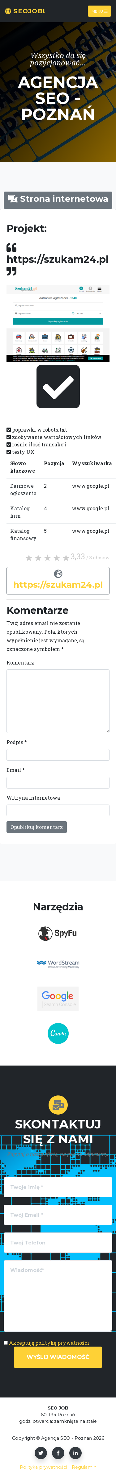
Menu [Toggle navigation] (100, 11)
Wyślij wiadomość (58, 1357)
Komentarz (20, 662)
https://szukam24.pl (58, 584)
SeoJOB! (25, 11)
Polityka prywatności (43, 1467)
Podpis (16, 742)
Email (15, 770)
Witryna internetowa (33, 797)
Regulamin (84, 1467)
